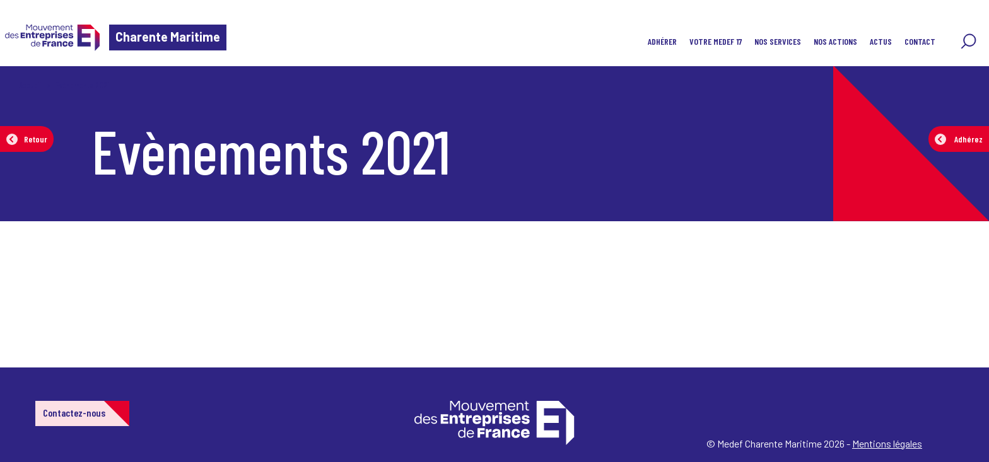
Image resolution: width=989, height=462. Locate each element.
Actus (881, 41)
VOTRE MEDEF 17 (715, 41)
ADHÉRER (662, 41)
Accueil (30, 84)
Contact (919, 41)
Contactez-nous (74, 413)
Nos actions (835, 41)
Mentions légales (887, 443)
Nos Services (777, 41)
